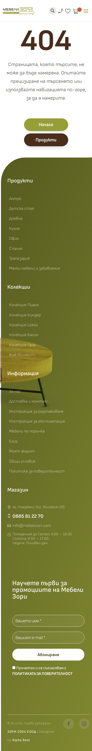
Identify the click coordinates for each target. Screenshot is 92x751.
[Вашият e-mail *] (48, 638)
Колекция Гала (22, 345)
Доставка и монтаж (28, 401)
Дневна (15, 218)
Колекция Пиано (24, 304)
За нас (15, 391)
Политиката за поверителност (42, 673)
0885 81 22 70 (28, 516)
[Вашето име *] (48, 621)
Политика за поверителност (37, 471)
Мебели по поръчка (27, 431)
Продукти (46, 140)
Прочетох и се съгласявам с (42, 671)
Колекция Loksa (23, 324)
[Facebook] (68, 723)
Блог (13, 441)
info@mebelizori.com (32, 525)
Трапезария (19, 258)
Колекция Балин (23, 334)
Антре (15, 198)
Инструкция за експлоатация (37, 421)
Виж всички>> (22, 354)
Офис (14, 238)
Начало (46, 125)
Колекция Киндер (25, 315)
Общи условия (22, 461)
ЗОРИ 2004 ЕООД (22, 732)
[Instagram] (84, 723)
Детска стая (21, 208)
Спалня (15, 248)
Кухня (14, 228)
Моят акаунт (22, 451)
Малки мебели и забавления (34, 268)
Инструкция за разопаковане (36, 411)
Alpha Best (21, 740)
